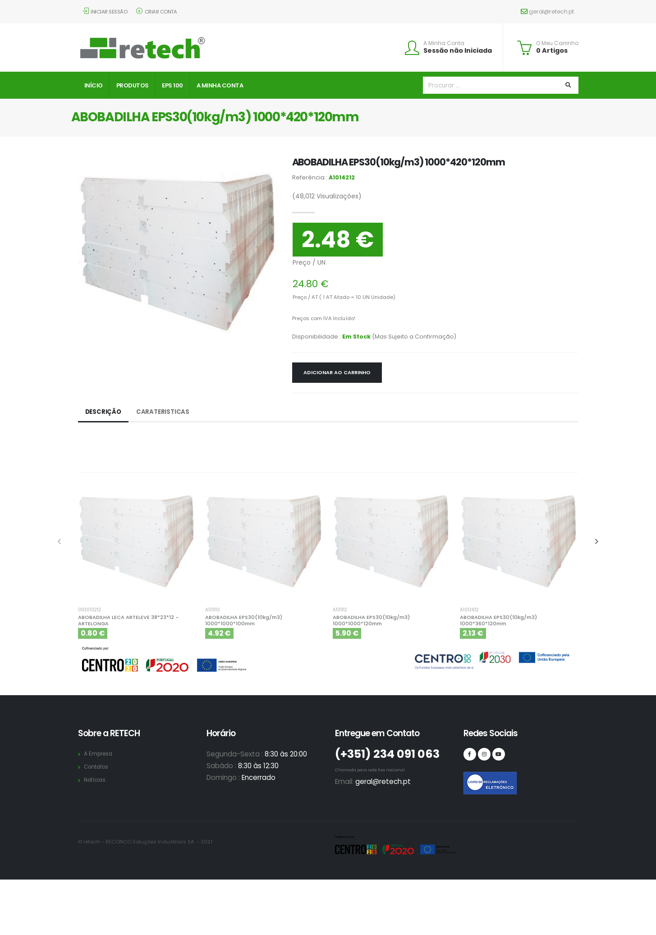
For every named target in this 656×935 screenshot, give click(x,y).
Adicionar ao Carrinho (337, 372)
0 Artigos (552, 50)
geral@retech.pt (547, 11)
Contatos (97, 766)
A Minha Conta (443, 43)
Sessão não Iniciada (457, 50)
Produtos (132, 85)
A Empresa (99, 753)
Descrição (104, 412)
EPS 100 (172, 85)
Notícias (96, 780)
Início (93, 85)
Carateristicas (165, 412)
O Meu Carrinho (557, 43)
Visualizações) (327, 196)
